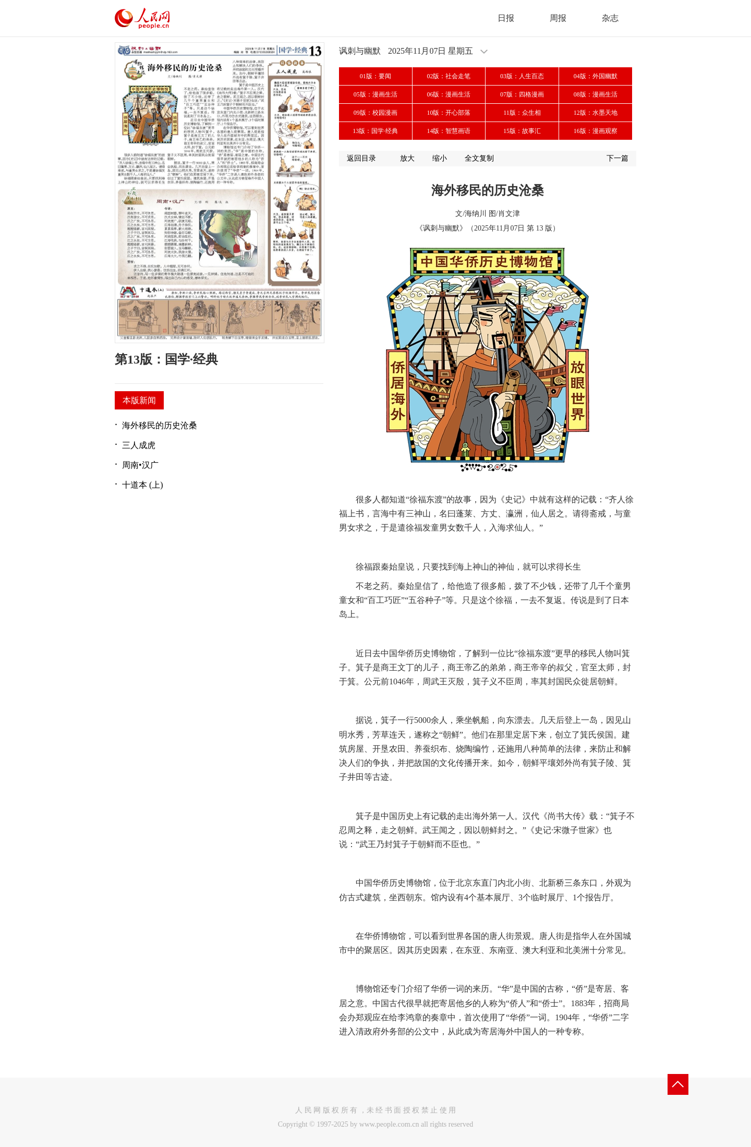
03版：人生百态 (522, 76)
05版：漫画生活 (375, 94)
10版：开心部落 (448, 112)
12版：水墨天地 (595, 112)
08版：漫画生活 (595, 94)
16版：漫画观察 (595, 131)
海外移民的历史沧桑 (159, 425)
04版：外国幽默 (595, 76)
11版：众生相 (522, 112)
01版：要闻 (375, 76)
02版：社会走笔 (448, 76)
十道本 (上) (142, 484)
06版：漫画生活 (448, 94)
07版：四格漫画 (522, 94)
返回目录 (361, 158)
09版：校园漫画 (375, 112)
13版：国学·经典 (375, 131)
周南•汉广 (140, 465)
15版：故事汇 (522, 131)
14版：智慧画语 (448, 131)
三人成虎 (138, 445)
